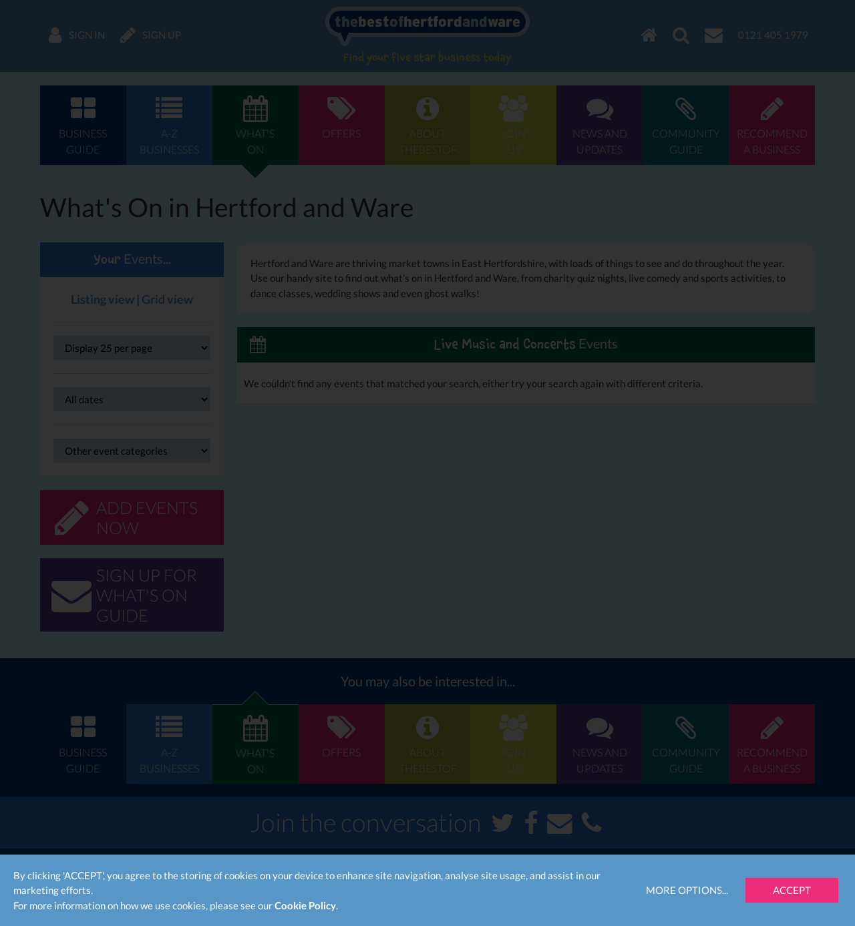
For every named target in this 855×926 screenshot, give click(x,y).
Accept (792, 890)
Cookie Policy (305, 905)
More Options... (687, 890)
